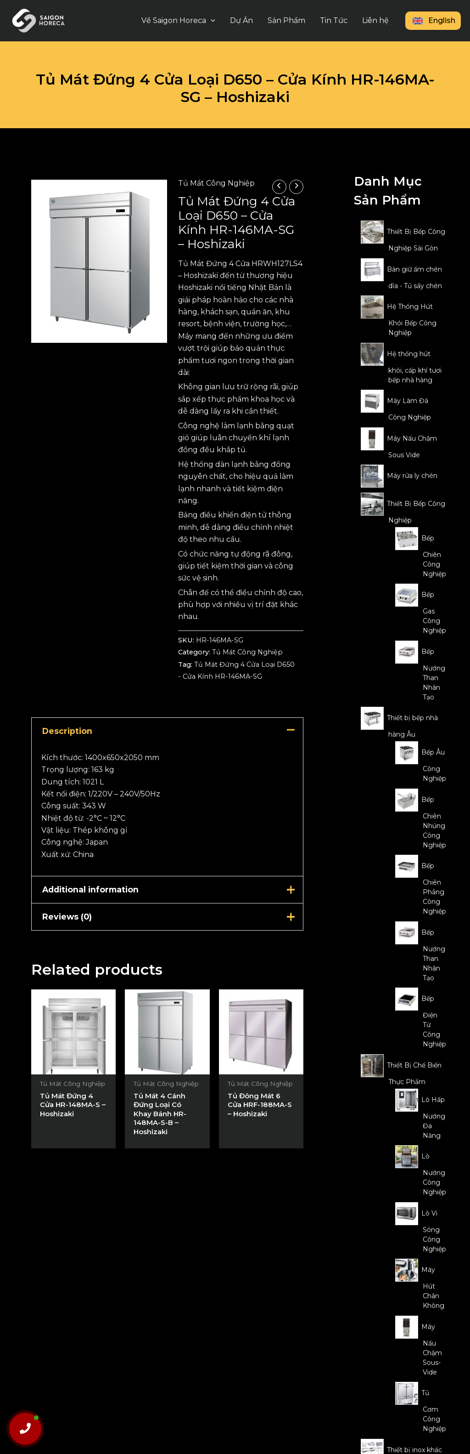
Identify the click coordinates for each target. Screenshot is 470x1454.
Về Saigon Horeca (178, 20)
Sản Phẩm (286, 20)
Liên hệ (375, 20)
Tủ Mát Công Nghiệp (216, 183)
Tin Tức (333, 20)
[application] (210, 20)
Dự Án (241, 20)
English (433, 20)
